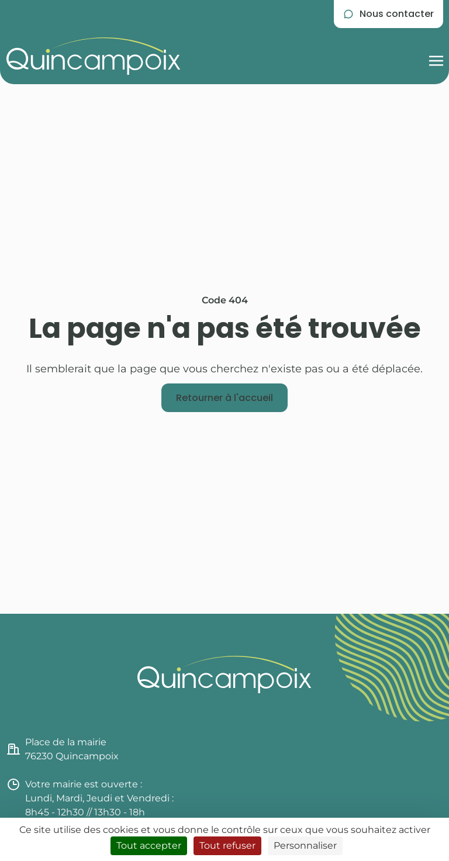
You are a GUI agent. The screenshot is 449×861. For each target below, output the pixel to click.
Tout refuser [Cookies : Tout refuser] (227, 845)
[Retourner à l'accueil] (224, 398)
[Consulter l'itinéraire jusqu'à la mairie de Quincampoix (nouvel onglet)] (115, 749)
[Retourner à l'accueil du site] (93, 56)
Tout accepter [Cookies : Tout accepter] (148, 845)
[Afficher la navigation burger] (436, 56)
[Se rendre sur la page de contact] (388, 14)
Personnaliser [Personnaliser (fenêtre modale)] (305, 845)
